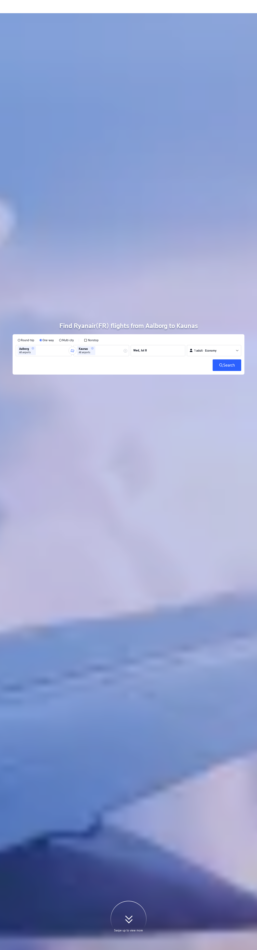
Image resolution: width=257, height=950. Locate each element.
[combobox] (38, 284)
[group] (44, 284)
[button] (32, 282)
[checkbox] (91, 274)
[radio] (26, 274)
